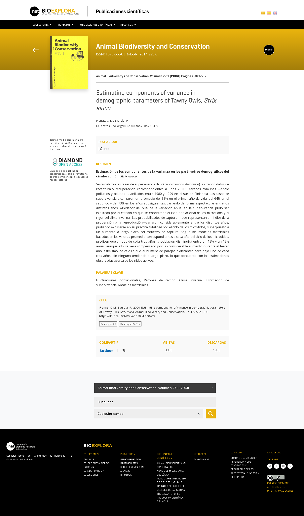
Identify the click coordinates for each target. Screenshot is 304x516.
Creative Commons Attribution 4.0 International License (280, 487)
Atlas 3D (125, 470)
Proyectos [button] (64, 24)
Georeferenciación (132, 467)
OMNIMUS (89, 459)
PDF (106, 149)
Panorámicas (201, 459)
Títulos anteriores (168, 493)
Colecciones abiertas (96, 463)
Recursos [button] (126, 24)
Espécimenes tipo (130, 459)
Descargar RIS (108, 323)
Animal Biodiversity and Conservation (153, 46)
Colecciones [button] (40, 24)
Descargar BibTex (130, 323)
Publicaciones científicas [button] (96, 24)
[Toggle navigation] (267, 32)
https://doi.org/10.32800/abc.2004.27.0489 (130, 126)
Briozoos (126, 474)
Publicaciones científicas (122, 11)
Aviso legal (274, 452)
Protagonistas (129, 463)
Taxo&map (89, 467)
